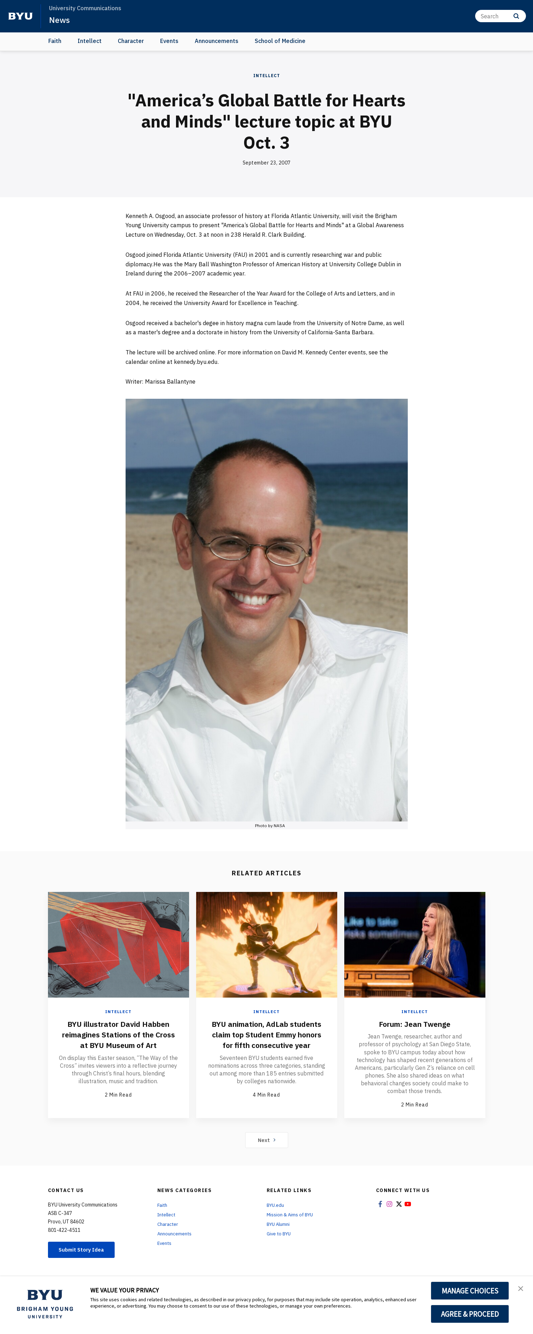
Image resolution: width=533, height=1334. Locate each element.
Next (266, 1140)
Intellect (90, 40)
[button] (521, 1289)
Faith (54, 40)
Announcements (216, 40)
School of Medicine (280, 40)
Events (169, 40)
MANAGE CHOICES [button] (470, 1291)
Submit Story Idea (84, 1250)
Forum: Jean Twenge (414, 1023)
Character (131, 40)
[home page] (20, 16)
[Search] (500, 16)
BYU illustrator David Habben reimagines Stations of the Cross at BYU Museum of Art (118, 1034)
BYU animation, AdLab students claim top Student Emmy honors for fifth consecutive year (267, 1039)
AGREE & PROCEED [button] (470, 1314)
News (60, 19)
